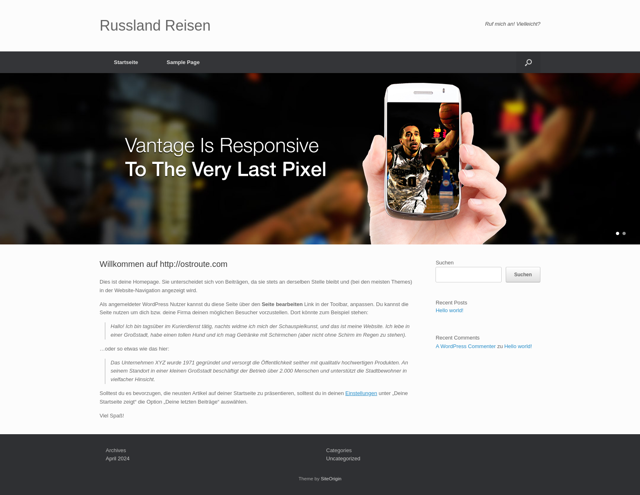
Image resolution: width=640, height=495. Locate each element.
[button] (528, 62)
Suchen (444, 263)
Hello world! (449, 310)
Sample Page (183, 62)
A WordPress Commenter (466, 346)
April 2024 (118, 458)
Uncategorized (343, 458)
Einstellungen (361, 393)
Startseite (126, 62)
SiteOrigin (331, 478)
